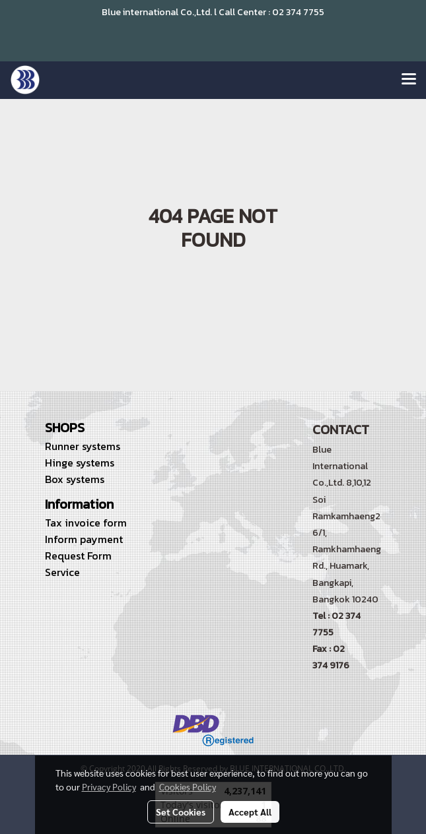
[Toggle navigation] (408, 79)
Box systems (74, 479)
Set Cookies (180, 812)
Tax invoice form (86, 522)
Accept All (250, 812)
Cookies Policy (187, 786)
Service (62, 572)
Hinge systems (79, 462)
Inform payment (84, 539)
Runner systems (82, 446)
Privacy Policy (109, 786)
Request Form (78, 555)
